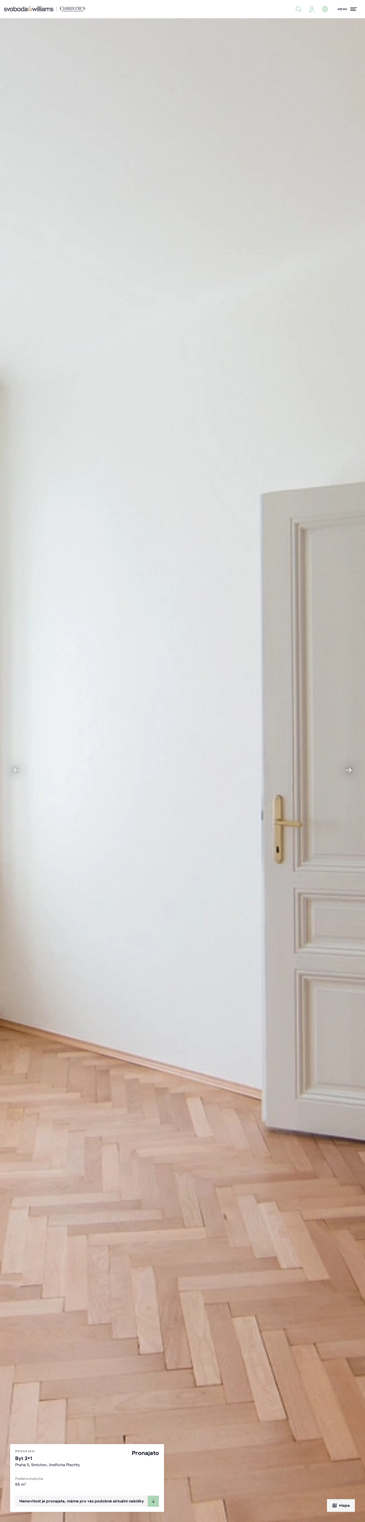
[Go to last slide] (16, 770)
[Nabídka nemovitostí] (298, 9)
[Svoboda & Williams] (44, 9)
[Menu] (347, 9)
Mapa (341, 1505)
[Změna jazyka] (324, 9)
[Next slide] (349, 770)
